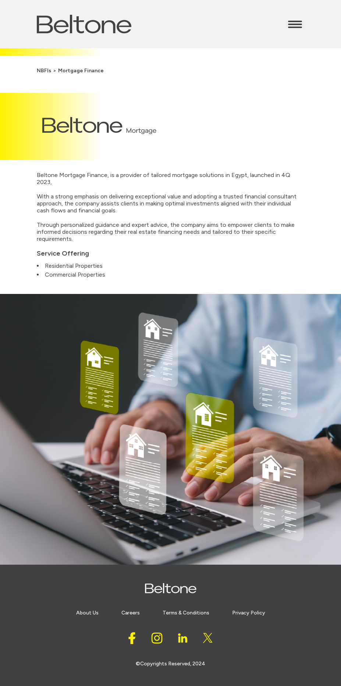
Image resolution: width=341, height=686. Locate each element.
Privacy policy (248, 613)
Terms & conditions (186, 613)
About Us (87, 613)
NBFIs (44, 70)
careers (130, 613)
